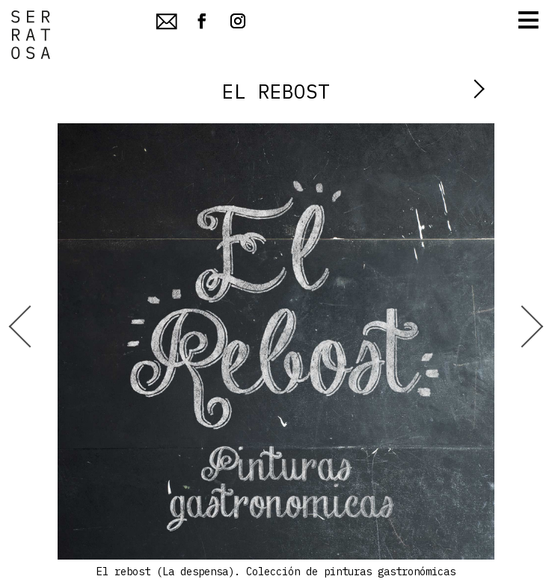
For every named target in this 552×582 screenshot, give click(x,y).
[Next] (522, 352)
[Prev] (29, 352)
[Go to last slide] (30, 326)
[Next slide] (522, 326)
